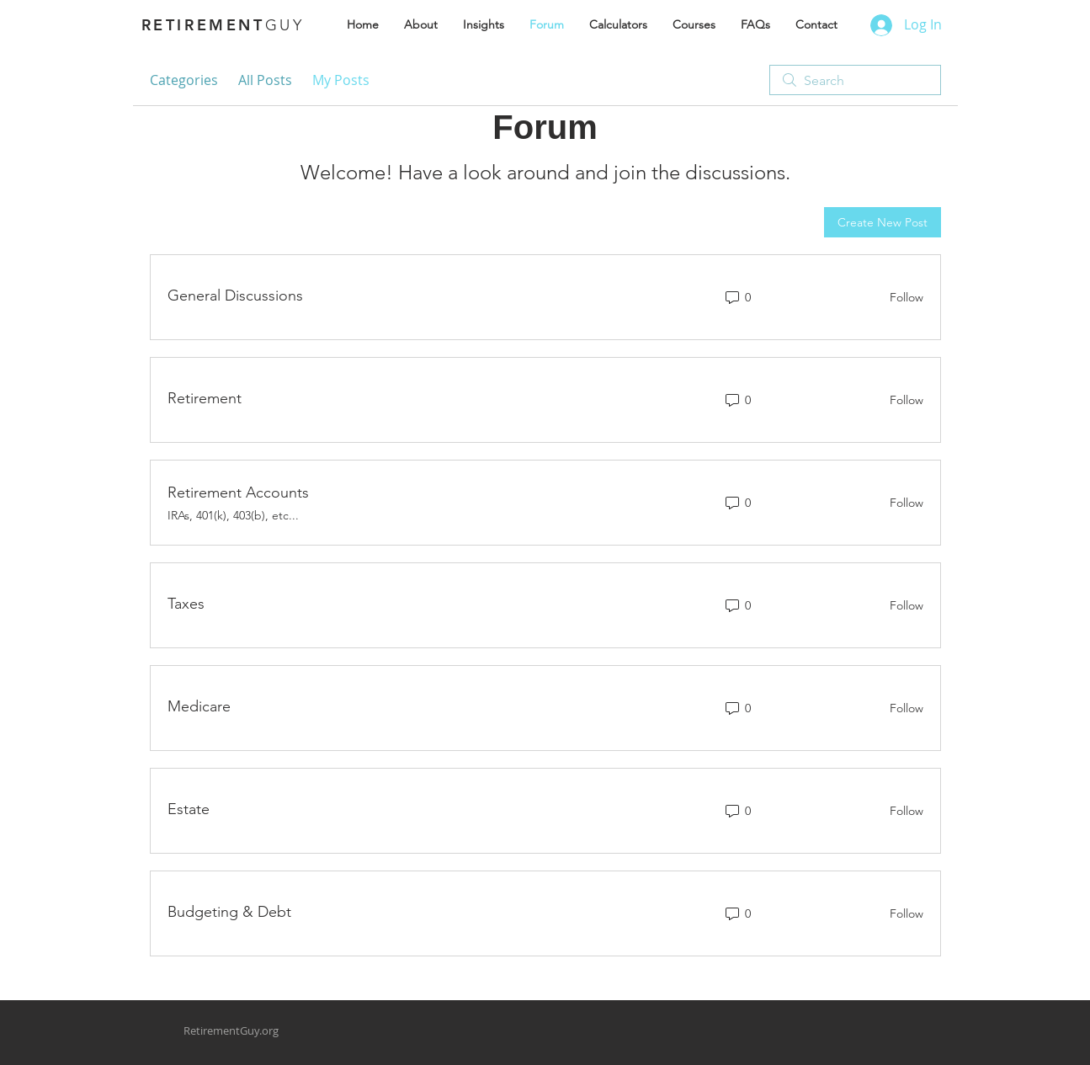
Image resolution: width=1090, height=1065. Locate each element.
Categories (184, 80)
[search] (855, 80)
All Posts (265, 80)
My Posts (341, 80)
